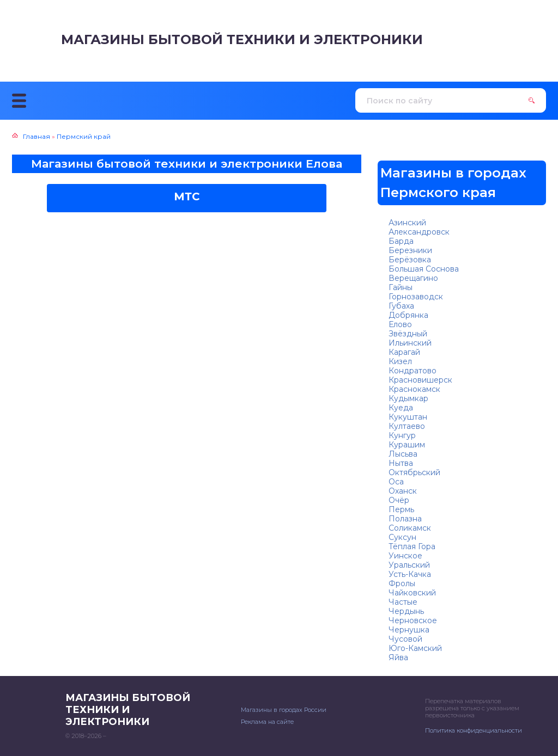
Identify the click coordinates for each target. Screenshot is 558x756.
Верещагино (413, 278)
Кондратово (412, 371)
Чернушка (409, 630)
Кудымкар (408, 398)
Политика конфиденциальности (473, 730)
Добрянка (408, 315)
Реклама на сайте (267, 722)
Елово (400, 324)
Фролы (402, 583)
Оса (396, 482)
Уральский (409, 565)
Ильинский (410, 343)
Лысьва (403, 454)
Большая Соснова (424, 269)
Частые (403, 602)
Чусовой (405, 639)
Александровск (419, 232)
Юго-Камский (415, 648)
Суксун (402, 537)
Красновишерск (420, 380)
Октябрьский (414, 472)
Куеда (401, 408)
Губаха (401, 306)
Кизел (400, 361)
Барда (401, 241)
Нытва (401, 463)
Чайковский (412, 593)
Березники (410, 250)
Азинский (407, 223)
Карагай (404, 352)
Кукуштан (408, 417)
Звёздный (408, 334)
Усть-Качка (410, 574)
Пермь (401, 509)
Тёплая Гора (412, 546)
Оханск (403, 491)
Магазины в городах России (283, 710)
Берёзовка (410, 260)
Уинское (405, 556)
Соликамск (410, 528)
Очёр (399, 500)
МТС (187, 196)
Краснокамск (414, 389)
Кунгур (402, 435)
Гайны (401, 287)
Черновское (413, 620)
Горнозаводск (416, 297)
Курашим (407, 445)
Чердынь (406, 611)
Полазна (405, 519)
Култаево (407, 426)
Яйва (398, 657)
